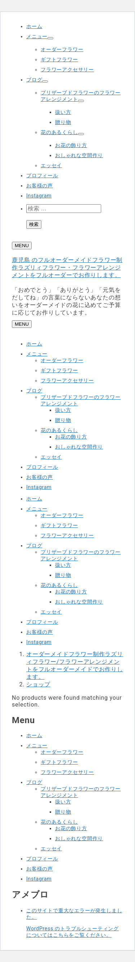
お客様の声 (39, 185)
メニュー (37, 36)
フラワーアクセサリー (67, 69)
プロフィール (42, 175)
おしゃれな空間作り (79, 155)
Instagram (38, 196)
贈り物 (63, 122)
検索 (34, 224)
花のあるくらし (59, 132)
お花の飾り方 (71, 145)
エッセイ (51, 165)
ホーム (34, 26)
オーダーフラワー (62, 49)
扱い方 (63, 112)
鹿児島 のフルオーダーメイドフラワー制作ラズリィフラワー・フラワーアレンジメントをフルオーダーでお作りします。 (67, 268)
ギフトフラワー (59, 59)
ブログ (34, 80)
